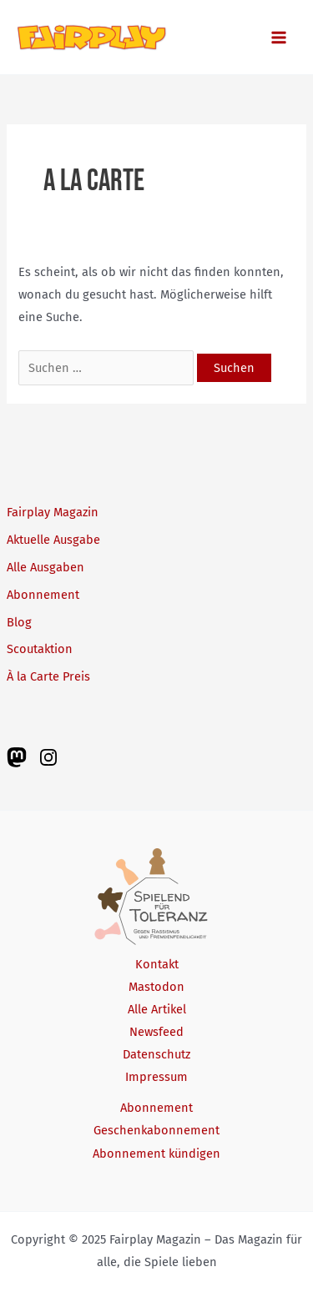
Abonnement (43, 594)
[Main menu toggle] (278, 37)
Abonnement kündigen (156, 1153)
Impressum (156, 1076)
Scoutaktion (40, 648)
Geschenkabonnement (156, 1130)
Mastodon (156, 986)
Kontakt (157, 964)
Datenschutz (156, 1054)
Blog (19, 622)
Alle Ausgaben (45, 567)
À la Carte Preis (48, 676)
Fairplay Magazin (52, 512)
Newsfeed (156, 1031)
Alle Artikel (157, 1009)
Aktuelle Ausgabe (53, 539)
